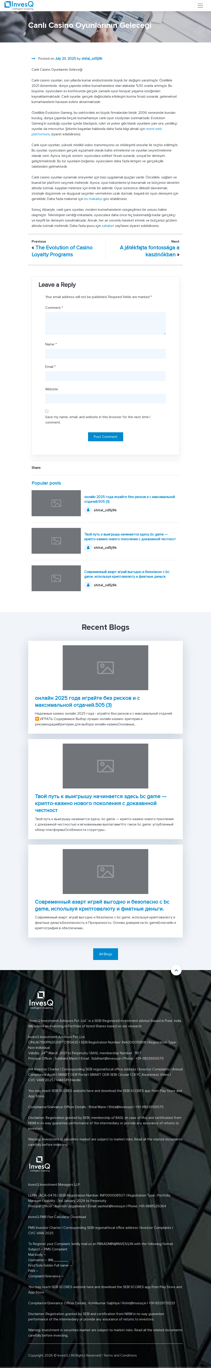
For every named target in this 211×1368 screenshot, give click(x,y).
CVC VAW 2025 (41, 1080)
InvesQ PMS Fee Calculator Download (57, 1217)
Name (51, 344)
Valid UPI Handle (68, 1080)
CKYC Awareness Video (150, 1074)
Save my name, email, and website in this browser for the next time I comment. (97, 420)
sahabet (108, 226)
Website (51, 389)
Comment (54, 307)
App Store (36, 1096)
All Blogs (105, 954)
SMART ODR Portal (72, 1074)
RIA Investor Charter (43, 1069)
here (90, 1091)
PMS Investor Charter (44, 1227)
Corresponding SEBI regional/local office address (99, 1069)
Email (50, 367)
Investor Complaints (154, 1069)
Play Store (167, 1091)
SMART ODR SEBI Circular (109, 1074)
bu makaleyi (93, 199)
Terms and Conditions (120, 1355)
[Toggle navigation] (200, 5)
